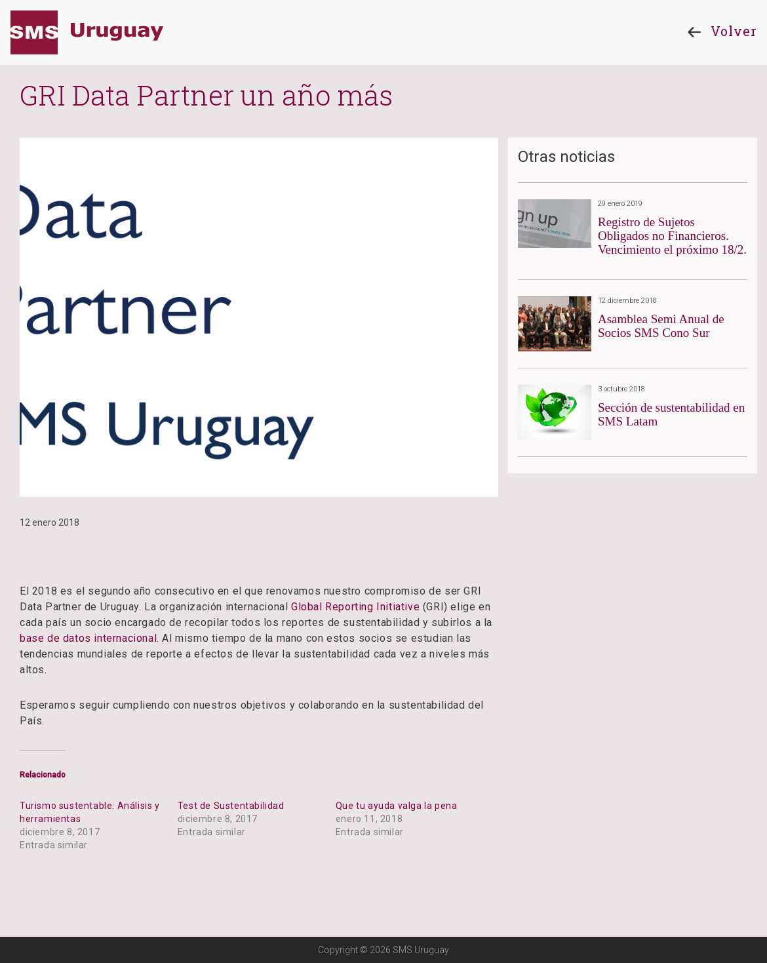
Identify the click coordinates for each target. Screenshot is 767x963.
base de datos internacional (88, 638)
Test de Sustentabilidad (231, 805)
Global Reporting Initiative (355, 606)
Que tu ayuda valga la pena (397, 805)
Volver (719, 32)
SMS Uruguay (86, 32)
